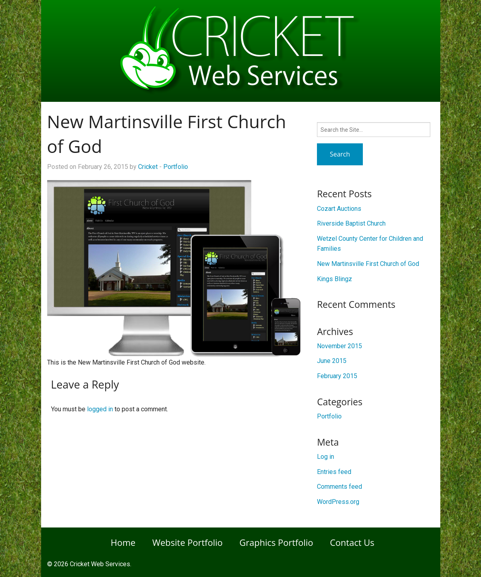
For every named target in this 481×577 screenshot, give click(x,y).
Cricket (148, 167)
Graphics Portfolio (276, 542)
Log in (325, 456)
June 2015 (331, 361)
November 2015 (339, 346)
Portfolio (175, 167)
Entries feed (334, 472)
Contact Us (352, 542)
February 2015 (337, 376)
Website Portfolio (187, 542)
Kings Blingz (334, 279)
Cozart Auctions (339, 208)
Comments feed (339, 486)
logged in (100, 409)
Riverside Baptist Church (351, 223)
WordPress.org (338, 502)
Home (123, 542)
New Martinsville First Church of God (368, 264)
